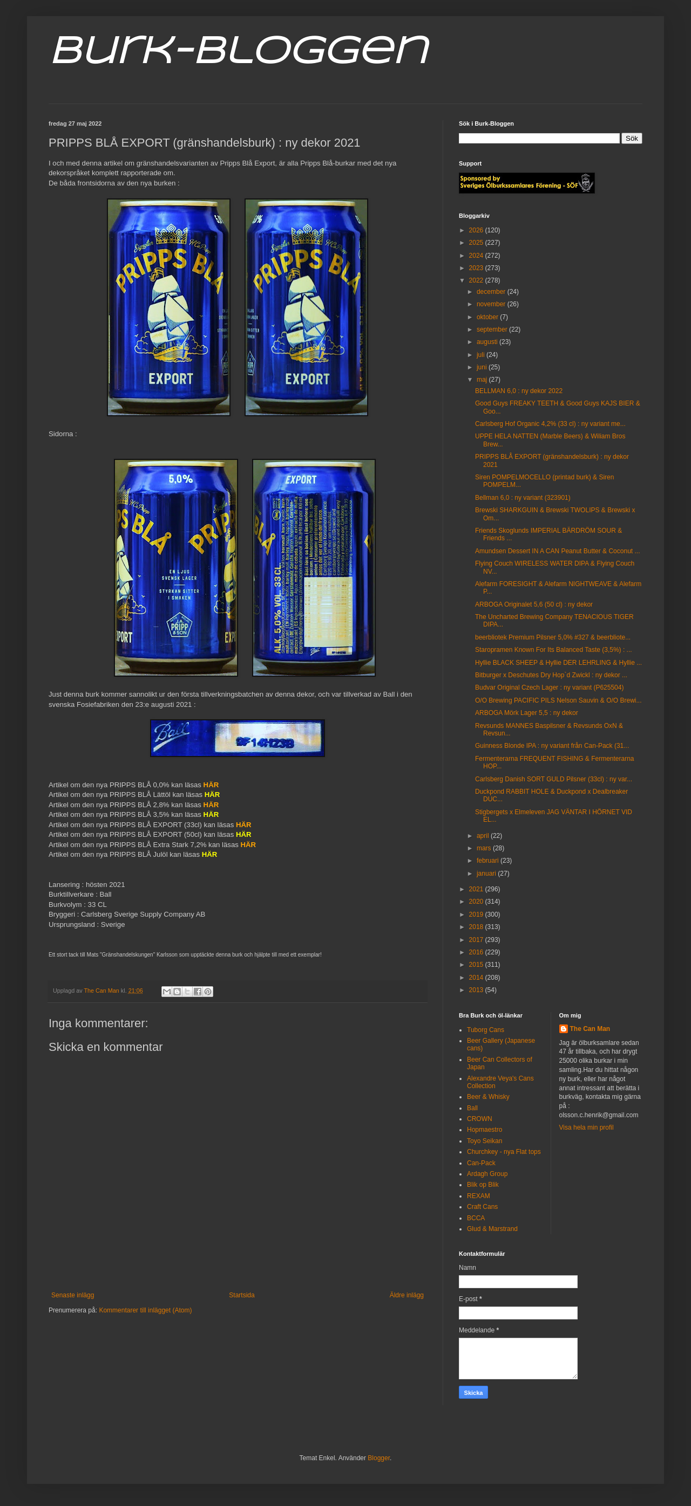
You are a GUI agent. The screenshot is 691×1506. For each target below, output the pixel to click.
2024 (477, 255)
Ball (472, 1108)
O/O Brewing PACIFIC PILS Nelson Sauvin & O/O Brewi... (558, 700)
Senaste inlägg (72, 1295)
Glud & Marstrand (492, 1229)
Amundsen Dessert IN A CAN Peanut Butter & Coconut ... (557, 551)
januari (487, 873)
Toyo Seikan (484, 1141)
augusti (488, 342)
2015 (477, 964)
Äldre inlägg (407, 1295)
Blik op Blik (483, 1184)
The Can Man (590, 1029)
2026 (477, 230)
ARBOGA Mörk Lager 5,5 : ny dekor (526, 713)
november (492, 304)
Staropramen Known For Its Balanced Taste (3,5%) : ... (553, 650)
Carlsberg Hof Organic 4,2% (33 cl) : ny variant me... (550, 424)
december (492, 291)
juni (483, 367)
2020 (477, 901)
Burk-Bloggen (238, 53)
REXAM (478, 1196)
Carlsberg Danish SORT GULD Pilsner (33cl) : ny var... (553, 779)
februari (488, 860)
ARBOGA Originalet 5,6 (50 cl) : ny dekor (534, 604)
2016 (477, 952)
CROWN (479, 1119)
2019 (477, 914)
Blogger (379, 1458)
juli (481, 355)
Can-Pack (481, 1163)
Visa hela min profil (586, 1127)
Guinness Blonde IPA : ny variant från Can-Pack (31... (552, 745)
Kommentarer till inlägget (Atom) (145, 1310)
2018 (477, 927)
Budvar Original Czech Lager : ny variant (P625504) (549, 687)
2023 (477, 268)
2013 (477, 990)
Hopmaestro (484, 1129)
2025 (477, 242)
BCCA (476, 1218)
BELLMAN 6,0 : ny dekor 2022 (519, 391)
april (484, 836)
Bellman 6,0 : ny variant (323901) (523, 497)
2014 (477, 977)
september (493, 329)
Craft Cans (482, 1207)
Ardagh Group (487, 1174)
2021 (477, 889)
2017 (477, 940)
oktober (488, 317)
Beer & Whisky (488, 1097)
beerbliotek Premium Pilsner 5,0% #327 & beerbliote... (553, 637)
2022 (477, 280)
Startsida (241, 1295)
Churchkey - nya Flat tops (504, 1152)
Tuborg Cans (485, 1030)
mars (485, 848)
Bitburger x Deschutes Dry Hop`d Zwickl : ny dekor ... (551, 675)
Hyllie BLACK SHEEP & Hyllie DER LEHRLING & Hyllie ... (558, 662)
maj (483, 379)
